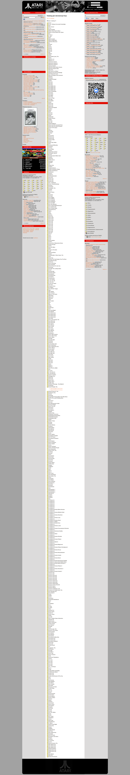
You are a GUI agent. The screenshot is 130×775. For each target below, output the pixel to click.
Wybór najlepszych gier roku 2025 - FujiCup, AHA (34, 31)
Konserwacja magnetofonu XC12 (30, 81)
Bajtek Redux (26, 133)
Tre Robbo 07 (50, 508)
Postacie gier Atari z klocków (30, 47)
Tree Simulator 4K (52, 591)
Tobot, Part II (50, 381)
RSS (42, 17)
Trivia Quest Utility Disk (53, 637)
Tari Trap (49, 120)
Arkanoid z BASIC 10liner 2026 (92, 24)
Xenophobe (26, 207)
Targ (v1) (49, 112)
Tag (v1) (49, 49)
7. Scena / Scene (89, 63)
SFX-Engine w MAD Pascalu (30, 76)
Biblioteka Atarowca (27, 106)
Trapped (49, 494)
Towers (49, 445)
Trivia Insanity (51, 631)
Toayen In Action (51, 374)
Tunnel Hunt (50, 694)
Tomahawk (50, 385)
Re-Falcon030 (26, 41)
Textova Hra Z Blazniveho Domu (55, 243)
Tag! (48, 52)
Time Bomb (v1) (51, 312)
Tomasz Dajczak (89, 157)
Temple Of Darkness (52, 170)
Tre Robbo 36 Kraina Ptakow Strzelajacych (57, 547)
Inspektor (25, 219)
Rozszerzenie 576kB (90, 261)
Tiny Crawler (50, 350)
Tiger (49, 290)
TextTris (49, 241)
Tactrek (49, 47)
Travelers (50, 497)
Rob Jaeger (88, 170)
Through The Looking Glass (54, 268)
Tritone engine (27, 95)
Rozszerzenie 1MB (90, 255)
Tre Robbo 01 (50, 500)
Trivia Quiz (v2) (51, 639)
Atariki (24, 136)
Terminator (50, 186)
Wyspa (25, 212)
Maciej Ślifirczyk (89, 173)
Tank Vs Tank (50, 98)
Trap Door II (50, 493)
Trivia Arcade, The (52, 629)
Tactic (49, 45)
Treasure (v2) (50, 574)
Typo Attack (50, 754)
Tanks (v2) (50, 104)
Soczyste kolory (89, 263)
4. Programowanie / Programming (93, 60)
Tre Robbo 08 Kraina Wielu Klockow (56, 509)
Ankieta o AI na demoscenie (29, 27)
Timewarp (50, 341)
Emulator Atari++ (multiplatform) (30, 103)
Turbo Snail (50, 702)
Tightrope (50, 298)
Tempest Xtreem (51, 167)
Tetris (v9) (50, 231)
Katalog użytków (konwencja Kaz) (92, 197)
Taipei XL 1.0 (50, 59)
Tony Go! (50, 402)
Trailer (49, 467)
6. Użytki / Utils (89, 62)
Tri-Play (49, 606)
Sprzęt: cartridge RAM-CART (92, 188)
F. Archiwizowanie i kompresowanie (94, 229)
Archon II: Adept (27, 210)
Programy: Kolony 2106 (91, 185)
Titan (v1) (50, 360)
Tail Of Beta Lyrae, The (53, 56)
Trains (49, 477)
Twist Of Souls (51, 735)
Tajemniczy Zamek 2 (52, 63)
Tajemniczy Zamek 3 (52, 64)
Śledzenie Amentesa (90, 166)
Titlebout (49, 366)
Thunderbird (50, 274)
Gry (88, 18)
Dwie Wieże (26, 215)
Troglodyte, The (51, 647)
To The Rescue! (51, 373)
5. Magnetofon (89, 211)
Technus (49, 147)
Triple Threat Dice (51, 622)
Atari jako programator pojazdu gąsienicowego (33, 38)
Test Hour (50, 196)
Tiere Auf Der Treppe (52, 288)
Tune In (49, 689)
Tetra (49, 212)
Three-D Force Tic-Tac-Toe (53, 265)
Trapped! (50, 496)
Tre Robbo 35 (50, 545)
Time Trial (50, 327)
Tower (49, 439)
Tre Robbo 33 (50, 543)
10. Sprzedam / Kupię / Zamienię (93, 66)
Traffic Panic (50, 463)
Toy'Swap (50, 451)
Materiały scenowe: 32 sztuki (30, 127)
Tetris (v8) (50, 229)
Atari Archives (26, 140)
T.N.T (49, 25)
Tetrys (49, 236)
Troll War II (50, 651)
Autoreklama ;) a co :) (90, 34)
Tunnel (49, 692)
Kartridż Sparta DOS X (28, 78)
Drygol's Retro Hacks (27, 141)
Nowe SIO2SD (89, 248)
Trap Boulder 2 (51, 490)
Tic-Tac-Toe (50, 282)
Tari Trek (49, 122)
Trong (49, 669)
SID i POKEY (88, 32)
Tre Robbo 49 (50, 564)
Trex (48, 602)
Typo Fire (50, 755)
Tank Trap (50, 96)
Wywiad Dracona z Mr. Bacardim (93, 156)
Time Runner (50, 325)
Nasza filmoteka (27, 51)
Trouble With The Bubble (53, 670)
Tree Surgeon (50, 592)
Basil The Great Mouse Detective (30, 216)
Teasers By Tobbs (51, 142)
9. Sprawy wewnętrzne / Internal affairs (94, 65)
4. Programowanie (90, 209)
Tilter (49, 304)
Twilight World (51, 729)
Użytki (92, 18)
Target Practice (51, 118)
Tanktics (49, 108)
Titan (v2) (50, 361)
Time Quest (50, 323)
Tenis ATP (50, 177)
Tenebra (49, 173)
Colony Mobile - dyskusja (28, 230)
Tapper (49, 110)
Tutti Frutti (50, 720)
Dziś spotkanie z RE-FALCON (30, 42)
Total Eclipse (50, 427)
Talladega (50, 77)
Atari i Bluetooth (89, 246)
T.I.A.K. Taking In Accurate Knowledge (56, 24)
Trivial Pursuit (51, 645)
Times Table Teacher (52, 334)
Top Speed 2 (50, 410)
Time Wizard (50, 330)
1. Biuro (87, 203)
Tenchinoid (50, 171)
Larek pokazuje (27, 85)
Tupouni (49, 698)
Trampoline (50, 478)
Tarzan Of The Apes (52, 127)
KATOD (87, 163)
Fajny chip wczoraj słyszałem (92, 51)
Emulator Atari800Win (28, 101)
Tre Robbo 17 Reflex (52, 521)
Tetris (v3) (50, 222)
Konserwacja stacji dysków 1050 (30, 80)
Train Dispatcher (51, 474)
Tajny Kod (50, 69)
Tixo (48, 369)
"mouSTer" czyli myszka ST (91, 183)
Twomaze (50, 739)
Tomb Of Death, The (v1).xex (56, 388)
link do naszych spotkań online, (92, 79)
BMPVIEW (26, 92)
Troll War (50, 650)
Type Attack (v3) (51, 747)
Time (49, 308)
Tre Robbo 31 (50, 540)
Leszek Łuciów (89, 167)
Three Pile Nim (51, 264)
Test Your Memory (52, 204)
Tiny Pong (50, 354)
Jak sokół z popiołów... (28, 46)
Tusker (49, 714)
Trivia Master (50, 634)
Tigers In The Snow (52, 294)
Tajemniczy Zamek (52, 61)
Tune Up (49, 690)
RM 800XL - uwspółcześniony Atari (93, 45)
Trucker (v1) (50, 673)
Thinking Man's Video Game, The (55, 255)
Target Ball (50, 116)
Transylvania (50, 486)
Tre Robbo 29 (50, 537)
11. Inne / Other (89, 67)
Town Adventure (51, 449)
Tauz (49, 129)
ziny (96, 150)
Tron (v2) (50, 661)
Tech (49, 143)
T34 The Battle (51, 29)
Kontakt (24, 144)
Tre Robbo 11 (50, 513)
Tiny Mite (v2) (50, 353)
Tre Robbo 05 (50, 505)
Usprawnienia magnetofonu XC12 (31, 79)
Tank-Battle (50, 100)
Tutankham (50, 717)
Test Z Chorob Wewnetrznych (54, 205)
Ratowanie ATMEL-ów (90, 250)
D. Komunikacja (89, 225)
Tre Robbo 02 (50, 501)
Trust (49, 678)
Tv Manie (50, 723)
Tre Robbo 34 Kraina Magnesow (55, 544)
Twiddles (49, 728)
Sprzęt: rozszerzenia (90, 186)
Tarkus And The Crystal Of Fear (55, 124)
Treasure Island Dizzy (52, 583)
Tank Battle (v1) (51, 86)
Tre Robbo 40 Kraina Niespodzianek (56, 552)
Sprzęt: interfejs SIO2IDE (91, 191)
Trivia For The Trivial (52, 630)
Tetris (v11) (50, 218)
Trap (48, 488)
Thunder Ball (50, 271)
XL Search (25, 142)
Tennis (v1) (50, 178)
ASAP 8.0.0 (26, 45)
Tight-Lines (50, 296)
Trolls (49, 655)
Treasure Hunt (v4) (52, 579)
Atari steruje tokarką (90, 267)
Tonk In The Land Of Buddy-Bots (55, 398)
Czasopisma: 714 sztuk (28, 126)
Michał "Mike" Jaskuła (90, 159)
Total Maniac (50, 428)
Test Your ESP (51, 202)
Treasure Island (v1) (52, 580)
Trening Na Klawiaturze (53, 599)
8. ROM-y (88, 217)
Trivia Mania (50, 633)
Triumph (49, 626)
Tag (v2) (49, 51)
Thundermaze (51, 278)
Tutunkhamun (51, 721)
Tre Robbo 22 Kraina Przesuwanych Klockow (58, 528)
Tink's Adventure (51, 345)
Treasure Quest (51, 586)
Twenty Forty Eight (52, 724)
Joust (25, 204)
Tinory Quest (50, 349)
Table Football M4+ (52, 40)
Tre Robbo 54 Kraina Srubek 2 (54, 571)
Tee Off (49, 154)
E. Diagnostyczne (90, 227)
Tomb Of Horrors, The (52, 391)
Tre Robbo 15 (50, 518)
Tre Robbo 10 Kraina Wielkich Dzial (55, 512)
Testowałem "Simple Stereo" (92, 254)
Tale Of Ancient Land (52, 73)
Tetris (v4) (50, 224)
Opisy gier (25, 199)
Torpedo (49, 423)
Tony (49, 399)
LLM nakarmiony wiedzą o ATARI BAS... (94, 39)
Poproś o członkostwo (98, 9)
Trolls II (49, 658)
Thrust (49, 270)
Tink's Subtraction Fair (53, 346)
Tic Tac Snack (51, 279)
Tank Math (50, 95)
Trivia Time (50, 642)
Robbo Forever (27, 208)
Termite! (49, 189)
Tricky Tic (50, 612)
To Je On (49, 370)
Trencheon (50, 598)
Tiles (49, 302)
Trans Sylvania (51, 481)
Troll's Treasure (51, 654)
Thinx (49, 256)
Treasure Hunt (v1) (52, 575)
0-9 (24, 180)
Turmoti (49, 711)
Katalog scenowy (89, 136)
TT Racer (50, 34)
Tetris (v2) (50, 221)
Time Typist (50, 329)
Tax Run (49, 132)
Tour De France (51, 436)
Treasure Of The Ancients (53, 584)
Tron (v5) (50, 665)
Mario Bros (26, 206)
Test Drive (50, 194)
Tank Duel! (50, 94)
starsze (43, 98)
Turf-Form (50, 708)
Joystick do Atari (89, 252)
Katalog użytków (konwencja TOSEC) (93, 235)
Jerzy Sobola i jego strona (91, 28)
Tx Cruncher (50, 740)
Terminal (49, 185)
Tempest (49, 166)
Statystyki (25, 232)
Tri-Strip (49, 607)
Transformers (50, 482)
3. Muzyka (88, 207)
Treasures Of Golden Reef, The (54, 590)
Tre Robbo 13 (50, 516)
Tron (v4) (50, 664)
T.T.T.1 (49, 28)
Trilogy (49, 615)
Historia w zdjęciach (90, 30)
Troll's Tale (50, 653)
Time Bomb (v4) (51, 317)
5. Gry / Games (89, 61)
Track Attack (50, 455)
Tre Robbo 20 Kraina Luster (54, 525)
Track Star (50, 459)
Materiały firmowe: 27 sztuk (29, 130)
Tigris (49, 299)
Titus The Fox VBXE (52, 368)
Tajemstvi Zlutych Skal (53, 68)
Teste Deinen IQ (51, 209)
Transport (50, 485)
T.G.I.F (49, 22)
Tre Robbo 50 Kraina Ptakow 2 (54, 565)
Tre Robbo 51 (50, 567)
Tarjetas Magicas (51, 123)
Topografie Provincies (52, 414)
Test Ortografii (51, 200)
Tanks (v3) (50, 106)
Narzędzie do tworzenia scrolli (30, 77)
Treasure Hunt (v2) (52, 576)
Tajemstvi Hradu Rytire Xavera (54, 67)
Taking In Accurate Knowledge (54, 72)
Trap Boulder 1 (51, 489)
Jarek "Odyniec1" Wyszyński (92, 174)
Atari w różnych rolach (90, 265)
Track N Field (50, 458)
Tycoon (49, 741)
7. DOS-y (88, 215)
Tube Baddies (51, 681)
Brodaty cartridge (27, 33)
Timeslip (49, 338)
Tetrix (49, 235)
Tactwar (49, 48)
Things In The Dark (52, 249)
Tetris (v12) (50, 220)
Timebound (50, 333)
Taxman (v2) (50, 138)
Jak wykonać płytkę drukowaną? (92, 259)
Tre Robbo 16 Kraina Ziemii (54, 520)
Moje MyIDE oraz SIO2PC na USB (93, 257)
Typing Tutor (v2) (51, 751)
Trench (49, 596)
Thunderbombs (51, 275)
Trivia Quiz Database (52, 641)
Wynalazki (87, 243)
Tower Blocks (51, 441)
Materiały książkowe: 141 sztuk (30, 129)
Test (48, 193)
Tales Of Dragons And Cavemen (55, 75)
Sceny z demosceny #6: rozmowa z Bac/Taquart (34, 20)
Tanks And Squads (52, 107)
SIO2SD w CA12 (89, 249)
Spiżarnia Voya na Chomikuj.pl (29, 132)
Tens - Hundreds (51, 182)
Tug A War (50, 685)
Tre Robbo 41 (50, 553)
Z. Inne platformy (90, 231)
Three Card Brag (51, 263)
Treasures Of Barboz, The (53, 588)
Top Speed (50, 408)
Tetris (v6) (50, 227)
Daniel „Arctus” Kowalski (91, 162)
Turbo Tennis (50, 704)
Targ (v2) (49, 114)
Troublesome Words (52, 672)
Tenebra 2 (50, 174)
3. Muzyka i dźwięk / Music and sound (94, 59)
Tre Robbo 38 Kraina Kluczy (54, 549)
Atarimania (25, 139)
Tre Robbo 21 (50, 526)
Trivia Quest (50, 635)
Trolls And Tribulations (53, 657)
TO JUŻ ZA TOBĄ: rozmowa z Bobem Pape (95, 168)
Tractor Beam (50, 462)
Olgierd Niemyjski (89, 176)
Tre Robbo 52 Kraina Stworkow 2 (55, 568)
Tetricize (49, 214)
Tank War (50, 99)
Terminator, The (51, 188)
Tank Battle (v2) (51, 87)
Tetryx (49, 237)
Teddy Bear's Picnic (52, 151)
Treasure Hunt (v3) (52, 578)
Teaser (49, 141)
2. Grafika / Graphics (90, 58)
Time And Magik (51, 310)
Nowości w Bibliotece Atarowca (30, 36)
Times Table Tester (52, 335)
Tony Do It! (50, 400)
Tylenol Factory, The (52, 743)
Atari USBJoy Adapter (90, 184)
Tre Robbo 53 (50, 569)
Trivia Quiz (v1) (51, 638)
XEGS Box (88, 264)
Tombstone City (51, 392)
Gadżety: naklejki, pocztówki (92, 187)
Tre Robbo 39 (50, 551)
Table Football (51, 39)
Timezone (50, 342)
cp (104, 138)
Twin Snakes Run (51, 732)
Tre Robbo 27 (50, 535)
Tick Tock (50, 284)
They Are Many (51, 247)
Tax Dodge (50, 131)
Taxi (48, 134)
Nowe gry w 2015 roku (28, 88)
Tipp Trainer (50, 357)
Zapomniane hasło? (89, 9)
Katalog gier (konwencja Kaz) (29, 174)
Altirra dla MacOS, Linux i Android (93, 26)
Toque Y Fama (51, 420)
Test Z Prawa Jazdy (52, 208)
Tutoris (49, 719)
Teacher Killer (51, 139)
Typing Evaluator (51, 748)
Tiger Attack (50, 291)
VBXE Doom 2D (89, 47)
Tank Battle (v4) (51, 90)
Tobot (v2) (50, 378)
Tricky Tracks (50, 614)
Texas (49, 239)
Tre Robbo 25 (50, 532)
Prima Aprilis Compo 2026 (91, 36)
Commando (26, 205)
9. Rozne (88, 219)
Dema (97, 18)
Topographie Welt (51, 418)
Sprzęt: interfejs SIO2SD (91, 192)
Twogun (49, 737)
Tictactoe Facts (51, 286)
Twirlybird (50, 733)
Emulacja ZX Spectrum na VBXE (30, 86)
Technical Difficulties (52, 145)
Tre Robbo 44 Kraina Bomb (54, 557)
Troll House (50, 649)
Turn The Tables (51, 712)
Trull (48, 677)
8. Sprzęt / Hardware (90, 64)
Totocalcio (50, 431)
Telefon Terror (51, 159)
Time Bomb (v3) (51, 315)
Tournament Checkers (52, 438)
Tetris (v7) (50, 228)
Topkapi (49, 411)
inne (33, 190)
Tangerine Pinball (51, 79)
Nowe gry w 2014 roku (28, 94)
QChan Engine (27, 96)
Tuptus (49, 700)
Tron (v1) (50, 659)
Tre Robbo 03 (50, 502)
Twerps (49, 727)
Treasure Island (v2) (52, 582)
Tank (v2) (50, 83)
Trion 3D (49, 616)
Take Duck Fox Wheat (52, 71)
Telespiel (49, 162)
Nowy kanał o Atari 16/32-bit (29, 29)
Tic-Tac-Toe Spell (51, 283)
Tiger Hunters (51, 292)
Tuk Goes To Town (52, 686)
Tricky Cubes (50, 611)
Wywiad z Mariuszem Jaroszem (92, 155)
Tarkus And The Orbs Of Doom (54, 126)
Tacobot (49, 44)
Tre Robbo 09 (50, 510)
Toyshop (49, 453)
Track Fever (50, 457)
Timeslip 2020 (51, 339)
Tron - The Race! (51, 666)
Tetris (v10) (50, 217)
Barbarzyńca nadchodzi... (29, 40)
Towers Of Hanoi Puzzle (53, 447)
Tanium (49, 80)
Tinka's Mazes (51, 347)
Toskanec (50, 426)
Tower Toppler (51, 443)
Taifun (49, 55)
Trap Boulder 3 (51, 492)
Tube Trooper (50, 684)
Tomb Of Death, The (52, 386)
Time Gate (50, 318)
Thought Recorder (52, 260)
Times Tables (50, 337)
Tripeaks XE (50, 619)
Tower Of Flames (51, 442)
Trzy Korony (50, 680)
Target (49, 115)
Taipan (49, 57)
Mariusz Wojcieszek (90, 164)
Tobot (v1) (50, 377)
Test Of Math (50, 197)
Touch (49, 433)
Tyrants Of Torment (52, 756)
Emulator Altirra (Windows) (29, 104)
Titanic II (49, 365)
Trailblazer (50, 466)
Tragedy (49, 465)
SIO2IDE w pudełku (90, 266)
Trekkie (49, 595)
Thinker (49, 253)
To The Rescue (51, 372)
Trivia (49, 627)
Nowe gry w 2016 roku (28, 87)
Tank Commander (51, 91)
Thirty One (50, 257)
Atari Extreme (26, 44)
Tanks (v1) (50, 103)
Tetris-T (49, 233)
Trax (48, 498)
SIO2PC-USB (89, 247)
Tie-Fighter (50, 287)
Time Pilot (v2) (51, 322)
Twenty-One (50, 725)
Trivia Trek (50, 643)
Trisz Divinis (50, 625)
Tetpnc (49, 210)
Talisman (50, 76)
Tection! (49, 150)
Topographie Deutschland (53, 415)
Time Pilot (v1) (51, 321)
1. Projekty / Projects (90, 57)
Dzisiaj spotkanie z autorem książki (31, 34)
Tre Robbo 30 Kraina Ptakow (54, 539)
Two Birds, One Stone (52, 736)
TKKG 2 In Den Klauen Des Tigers (55, 32)
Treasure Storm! (51, 587)
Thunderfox (50, 276)
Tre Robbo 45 (50, 559)
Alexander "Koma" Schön (91, 172)
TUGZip (98, 152)
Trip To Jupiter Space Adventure (55, 618)
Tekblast (49, 157)
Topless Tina (50, 412)
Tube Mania (50, 682)
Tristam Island (51, 623)
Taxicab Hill (50, 135)
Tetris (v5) (50, 225)
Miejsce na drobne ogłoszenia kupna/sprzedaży (96, 189)
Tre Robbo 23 (50, 529)
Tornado (49, 422)
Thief (49, 248)
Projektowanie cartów (90, 251)
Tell (48, 163)
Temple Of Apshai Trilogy (53, 169)
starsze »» (42, 54)
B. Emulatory (89, 221)
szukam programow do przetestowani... (94, 49)
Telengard (50, 161)
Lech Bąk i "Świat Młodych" (91, 158)
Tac (48, 43)
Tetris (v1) (50, 216)
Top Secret (50, 407)
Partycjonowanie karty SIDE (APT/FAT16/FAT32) (34, 90)
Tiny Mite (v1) (50, 351)
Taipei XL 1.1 (50, 60)
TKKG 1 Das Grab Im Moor (53, 30)
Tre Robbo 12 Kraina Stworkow (54, 514)
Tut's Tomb (50, 716)
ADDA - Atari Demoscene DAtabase (93, 134)
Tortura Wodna (51, 424)
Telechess (50, 158)
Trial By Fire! (50, 610)
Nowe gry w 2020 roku (28, 82)
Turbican (49, 701)
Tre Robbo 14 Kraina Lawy (53, 517)
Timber (49, 306)
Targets (49, 119)
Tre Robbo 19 (50, 524)
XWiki (24, 137)
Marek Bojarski (89, 175)
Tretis (49, 600)
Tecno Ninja (50, 149)
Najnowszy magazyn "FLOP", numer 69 (32, 25)
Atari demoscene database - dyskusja (31, 229)
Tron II (49, 668)
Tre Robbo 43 (50, 556)
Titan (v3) (50, 362)
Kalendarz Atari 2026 (28, 50)
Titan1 (49, 364)
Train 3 (49, 471)
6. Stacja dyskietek (90, 213)
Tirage (49, 358)
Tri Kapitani (50, 603)
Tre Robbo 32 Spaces (52, 541)
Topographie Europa (52, 416)
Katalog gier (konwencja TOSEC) (30, 194)
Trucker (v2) (50, 674)
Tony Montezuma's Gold (53, 403)
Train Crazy (50, 473)
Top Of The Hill (51, 406)
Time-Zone (50, 331)
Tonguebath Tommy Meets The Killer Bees (57, 396)
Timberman (50, 307)
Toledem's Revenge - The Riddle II (55, 384)
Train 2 (49, 470)
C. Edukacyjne (89, 223)
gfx (104, 140)
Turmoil (49, 709)
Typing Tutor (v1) (51, 749)
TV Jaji (49, 36)
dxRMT (87, 43)
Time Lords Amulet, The (53, 319)
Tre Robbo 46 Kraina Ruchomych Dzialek (57, 560)
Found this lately (89, 41)
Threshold (50, 267)
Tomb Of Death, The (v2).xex (56, 389)
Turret (49, 713)
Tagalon (49, 53)
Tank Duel (50, 92)
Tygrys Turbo (88, 253)
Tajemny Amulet (51, 65)
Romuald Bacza (89, 165)
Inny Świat (26, 218)
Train (49, 469)
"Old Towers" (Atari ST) (28, 200)
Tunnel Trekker (51, 697)
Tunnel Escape (51, 693)
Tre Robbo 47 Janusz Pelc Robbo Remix (57, 561)
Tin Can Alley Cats (52, 343)
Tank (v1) (50, 82)
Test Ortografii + (51, 201)
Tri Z (48, 604)
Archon (25, 213)
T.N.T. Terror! (50, 26)
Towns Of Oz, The (51, 450)
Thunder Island (51, 272)
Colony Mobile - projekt (28, 231)
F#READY (88, 160)
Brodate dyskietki (27, 49)
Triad (49, 608)
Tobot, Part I (50, 380)
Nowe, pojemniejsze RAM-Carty (92, 181)
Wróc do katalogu (50, 18)
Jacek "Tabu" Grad (90, 171)
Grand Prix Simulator (28, 221)
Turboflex (50, 706)
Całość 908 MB (90, 233)
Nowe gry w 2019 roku (28, 83)
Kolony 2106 (26, 209)
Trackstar (50, 461)
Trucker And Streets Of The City (55, 676)
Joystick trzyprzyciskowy (91, 256)
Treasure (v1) (50, 572)
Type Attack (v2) (51, 745)
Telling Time (50, 165)
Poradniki (25, 74)
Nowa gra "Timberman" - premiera (93, 53)
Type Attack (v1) (51, 744)
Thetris (49, 245)
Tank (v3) (50, 84)
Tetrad (49, 213)
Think (49, 251)
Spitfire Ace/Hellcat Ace (28, 211)
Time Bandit (50, 311)
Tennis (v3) (50, 181)
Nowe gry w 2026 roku (28, 75)
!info (96, 142)
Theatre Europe (51, 244)
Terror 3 (49, 190)
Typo (49, 752)
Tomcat (49, 394)
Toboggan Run (51, 376)
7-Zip (96, 152)
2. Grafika (88, 205)
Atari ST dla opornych (28, 93)
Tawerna (49, 130)
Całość (26, 196)
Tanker (49, 102)
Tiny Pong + (50, 355)
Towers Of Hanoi (51, 446)
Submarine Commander (29, 201)
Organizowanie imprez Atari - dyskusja (31, 228)
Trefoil (49, 594)
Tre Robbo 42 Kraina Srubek (54, 555)
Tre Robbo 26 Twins (52, 533)
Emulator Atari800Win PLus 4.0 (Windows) (32, 102)
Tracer (49, 454)
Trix (48, 646)
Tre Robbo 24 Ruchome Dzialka (55, 531)
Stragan (86, 180)
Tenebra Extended (52, 175)
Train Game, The (51, 476)
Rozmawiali (87, 154)
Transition (50, 484)
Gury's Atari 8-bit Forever (28, 138)
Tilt (48, 303)
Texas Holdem (51, 240)
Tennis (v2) (50, 180)
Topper (49, 419)
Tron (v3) (50, 662)
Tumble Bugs (50, 688)
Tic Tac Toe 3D (51, 280)
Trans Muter (50, 479)
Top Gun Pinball (51, 404)
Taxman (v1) (50, 137)
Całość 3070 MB (27, 192)
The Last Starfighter (28, 214)
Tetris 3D (49, 232)
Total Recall (50, 430)
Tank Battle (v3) (51, 88)
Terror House (50, 192)
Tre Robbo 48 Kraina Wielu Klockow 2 (56, 563)
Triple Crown (50, 621)
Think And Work (51, 252)
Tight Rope (50, 295)
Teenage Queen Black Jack (54, 155)
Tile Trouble (50, 300)
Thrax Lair (50, 261)
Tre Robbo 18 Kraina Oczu (53, 522)
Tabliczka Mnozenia (52, 41)
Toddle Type (50, 382)
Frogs (25, 202)
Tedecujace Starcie (52, 153)
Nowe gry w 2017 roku (28, 84)
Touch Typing (51, 434)
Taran (49, 111)
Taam (49, 37)
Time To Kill (50, 326)
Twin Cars (50, 731)
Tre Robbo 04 (50, 504)
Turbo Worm (50, 705)
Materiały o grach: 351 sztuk (29, 131)
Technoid (50, 146)
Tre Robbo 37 (50, 548)
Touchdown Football (52, 435)
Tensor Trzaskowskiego (53, 184)
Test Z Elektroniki (51, 206)
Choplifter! (26, 203)
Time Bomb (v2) (51, 314)
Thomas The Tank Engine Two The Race (57, 259)
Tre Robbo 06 (50, 506)
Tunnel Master (51, 696)
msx (100, 144)
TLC (48, 33)
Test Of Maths (51, 198)
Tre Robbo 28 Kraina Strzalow (54, 536)
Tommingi (50, 395)
